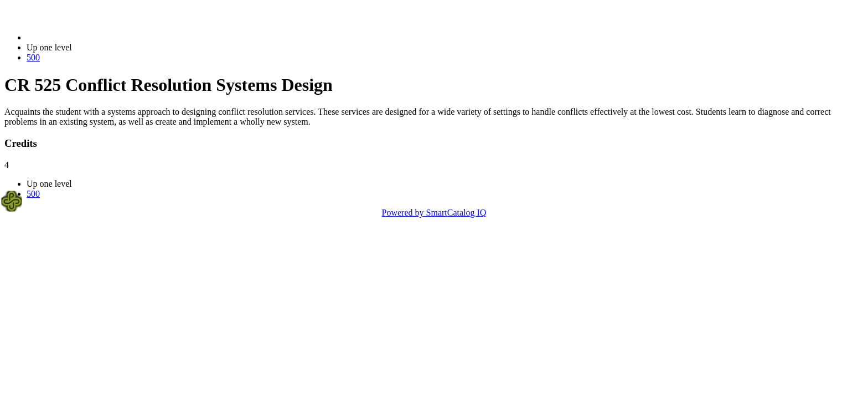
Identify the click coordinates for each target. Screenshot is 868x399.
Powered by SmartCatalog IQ (434, 212)
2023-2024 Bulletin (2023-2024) (84, 37)
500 (33, 57)
